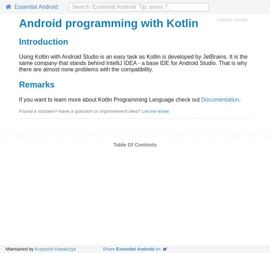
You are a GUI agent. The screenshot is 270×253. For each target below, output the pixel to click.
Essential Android (32, 7)
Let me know (155, 111)
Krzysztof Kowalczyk (55, 249)
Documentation (220, 100)
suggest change (232, 19)
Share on (135, 249)
